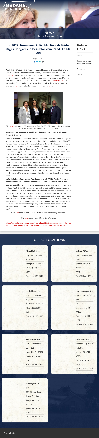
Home (39, 36)
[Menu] (92, 5)
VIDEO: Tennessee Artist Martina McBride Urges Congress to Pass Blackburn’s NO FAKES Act (38, 49)
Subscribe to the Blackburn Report (84, 62)
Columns (80, 74)
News (50, 33)
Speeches (81, 69)
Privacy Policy (10, 433)
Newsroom (49, 36)
